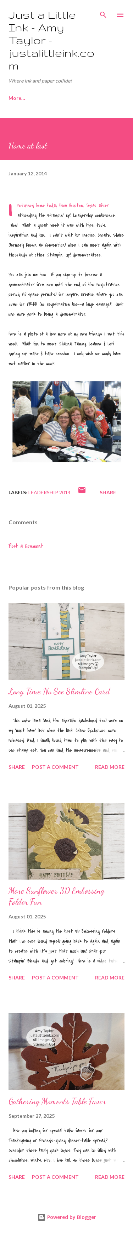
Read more (109, 767)
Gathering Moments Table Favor (57, 1101)
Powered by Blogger (66, 1217)
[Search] (103, 12)
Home (16, 98)
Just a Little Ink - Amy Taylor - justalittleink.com (51, 40)
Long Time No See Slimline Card (59, 691)
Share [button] (108, 492)
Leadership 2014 (49, 492)
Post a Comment (26, 546)
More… (101, 98)
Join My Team (58, 98)
